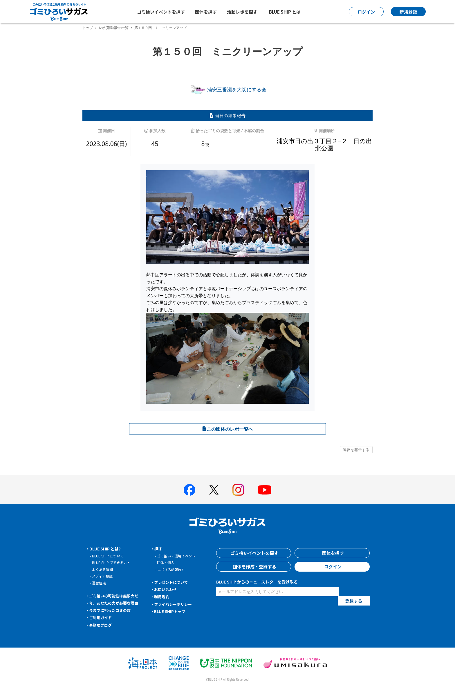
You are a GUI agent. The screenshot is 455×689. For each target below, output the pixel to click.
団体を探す (206, 12)
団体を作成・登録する (253, 566)
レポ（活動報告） (172, 569)
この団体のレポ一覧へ (227, 429)
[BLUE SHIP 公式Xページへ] (214, 490)
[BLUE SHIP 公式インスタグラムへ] (238, 490)
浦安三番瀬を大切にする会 (227, 89)
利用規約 (162, 596)
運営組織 (99, 583)
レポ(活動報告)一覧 (114, 27)
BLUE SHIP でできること (112, 562)
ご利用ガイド (101, 617)
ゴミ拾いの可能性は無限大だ (115, 596)
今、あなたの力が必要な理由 (115, 603)
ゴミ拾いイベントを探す (161, 12)
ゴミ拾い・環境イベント (177, 556)
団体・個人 (166, 562)
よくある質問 (103, 569)
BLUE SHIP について (109, 556)
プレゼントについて (172, 582)
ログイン (332, 566)
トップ (87, 27)
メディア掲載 (103, 576)
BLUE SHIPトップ (170, 611)
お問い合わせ (166, 589)
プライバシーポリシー (174, 604)
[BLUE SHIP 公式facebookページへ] (189, 490)
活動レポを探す (242, 12)
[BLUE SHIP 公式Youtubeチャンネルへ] (264, 490)
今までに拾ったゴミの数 (111, 610)
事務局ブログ (101, 625)
